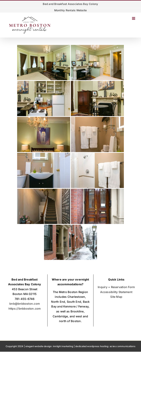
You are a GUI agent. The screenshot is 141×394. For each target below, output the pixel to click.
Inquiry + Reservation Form (116, 287)
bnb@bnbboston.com (24, 303)
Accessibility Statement (116, 292)
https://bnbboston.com (24, 308)
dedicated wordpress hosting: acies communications (105, 346)
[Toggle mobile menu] (134, 18)
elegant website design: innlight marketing (49, 346)
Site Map (116, 296)
